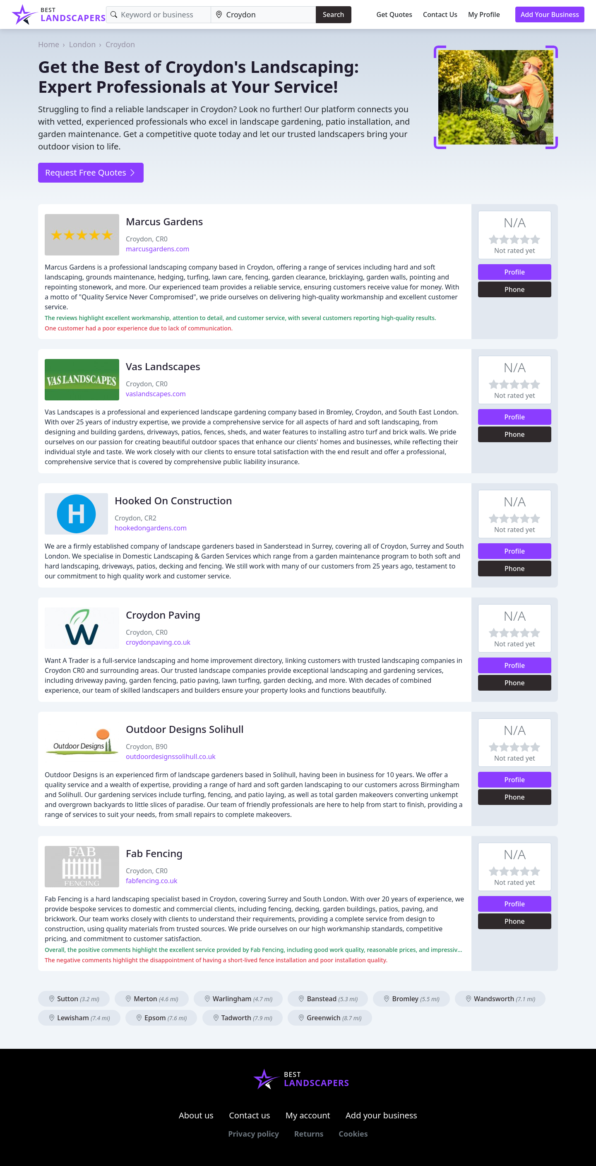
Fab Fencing (154, 853)
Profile (515, 272)
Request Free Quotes (91, 172)
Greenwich (330, 1017)
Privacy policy (253, 1134)
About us (196, 1115)
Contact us (249, 1115)
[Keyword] (158, 14)
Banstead (328, 998)
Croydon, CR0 (147, 238)
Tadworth (242, 1017)
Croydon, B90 (146, 746)
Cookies (353, 1134)
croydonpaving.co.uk (158, 642)
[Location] (264, 14)
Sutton (73, 998)
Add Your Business (550, 14)
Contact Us (440, 14)
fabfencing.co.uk (152, 880)
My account (308, 1115)
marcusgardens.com (158, 248)
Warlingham (238, 998)
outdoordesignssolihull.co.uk (171, 756)
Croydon (120, 44)
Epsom (161, 1017)
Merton (151, 998)
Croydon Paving (163, 615)
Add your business (381, 1115)
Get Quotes (395, 14)
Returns (309, 1134)
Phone (515, 289)
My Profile (484, 14)
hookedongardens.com (151, 527)
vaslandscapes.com (156, 393)
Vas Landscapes (163, 366)
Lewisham (79, 1017)
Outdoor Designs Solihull (185, 729)
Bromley (411, 998)
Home (48, 44)
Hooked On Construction (173, 500)
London (82, 44)
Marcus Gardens (164, 221)
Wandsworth (500, 998)
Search (333, 14)
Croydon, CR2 (135, 518)
